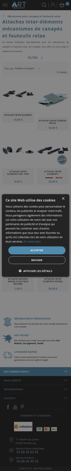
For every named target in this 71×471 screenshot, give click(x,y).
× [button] (63, 198)
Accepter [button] (36, 250)
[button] (35, 271)
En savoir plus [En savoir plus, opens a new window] (32, 241)
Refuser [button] (36, 260)
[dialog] (35, 235)
